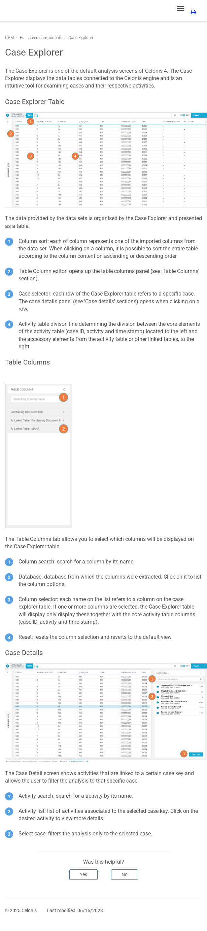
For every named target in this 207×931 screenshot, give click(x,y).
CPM (9, 37)
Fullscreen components (41, 37)
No (125, 874)
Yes (83, 874)
